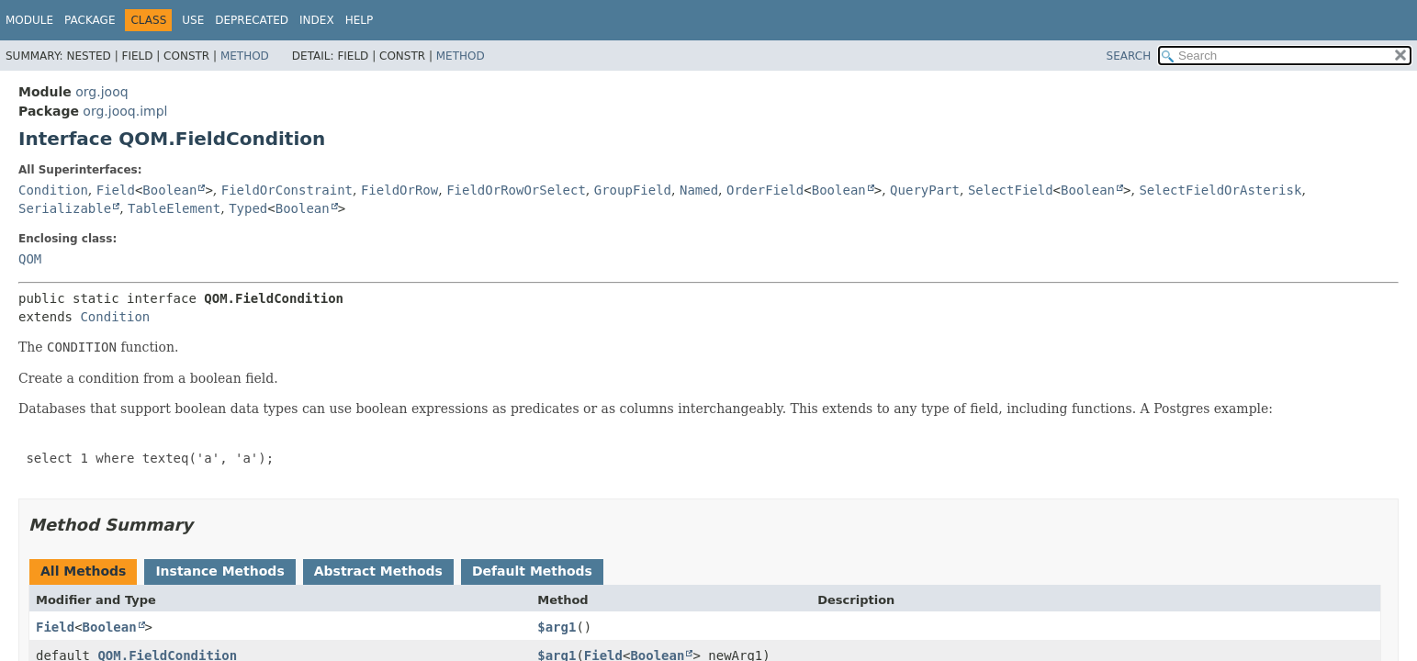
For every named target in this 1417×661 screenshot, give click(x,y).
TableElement (174, 208)
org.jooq (101, 91)
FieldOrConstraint (287, 190)
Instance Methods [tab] (219, 571)
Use (193, 20)
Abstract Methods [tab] (378, 571)
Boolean (169, 190)
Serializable (64, 208)
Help (359, 20)
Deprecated (251, 20)
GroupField (632, 190)
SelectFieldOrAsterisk (1220, 190)
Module (29, 20)
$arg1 (556, 627)
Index (316, 20)
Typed (248, 208)
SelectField (1010, 190)
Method (244, 56)
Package (89, 20)
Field (115, 190)
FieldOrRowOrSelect (516, 190)
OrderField (765, 190)
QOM (29, 259)
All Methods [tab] (83, 571)
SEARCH (1129, 56)
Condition (53, 190)
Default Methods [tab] (532, 571)
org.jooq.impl (125, 111)
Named (699, 190)
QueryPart (925, 190)
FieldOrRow (399, 190)
